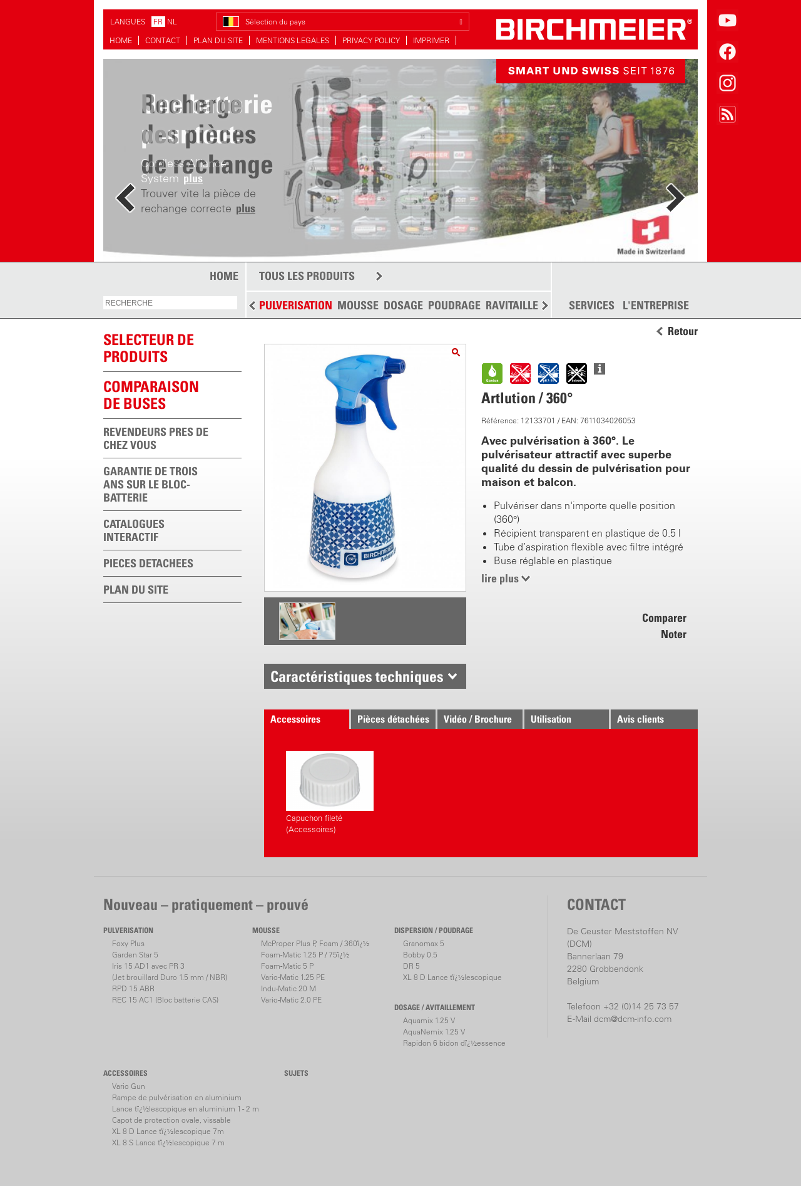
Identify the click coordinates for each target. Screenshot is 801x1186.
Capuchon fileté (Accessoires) (330, 792)
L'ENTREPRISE (656, 305)
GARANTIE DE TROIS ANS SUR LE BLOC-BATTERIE (150, 484)
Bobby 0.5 (420, 954)
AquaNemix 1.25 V (434, 1031)
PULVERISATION (295, 305)
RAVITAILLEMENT (526, 305)
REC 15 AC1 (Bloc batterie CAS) (165, 999)
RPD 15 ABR (133, 988)
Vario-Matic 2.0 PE (291, 999)
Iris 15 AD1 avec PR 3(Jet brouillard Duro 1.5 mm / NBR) (169, 971)
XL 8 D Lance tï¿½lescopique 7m (168, 1131)
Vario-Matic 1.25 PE (293, 977)
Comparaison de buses (151, 395)
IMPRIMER (431, 40)
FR (158, 21)
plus (245, 208)
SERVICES (592, 305)
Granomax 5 (423, 943)
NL (172, 21)
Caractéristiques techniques (357, 676)
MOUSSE (358, 305)
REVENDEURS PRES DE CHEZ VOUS (155, 438)
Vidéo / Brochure (478, 719)
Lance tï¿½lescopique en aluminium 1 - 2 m (185, 1108)
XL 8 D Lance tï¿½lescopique (452, 977)
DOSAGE (403, 305)
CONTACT (162, 40)
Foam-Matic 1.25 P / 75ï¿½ (305, 954)
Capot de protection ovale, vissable (171, 1120)
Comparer (664, 617)
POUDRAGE (454, 305)
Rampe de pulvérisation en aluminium (177, 1097)
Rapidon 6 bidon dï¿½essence (454, 1043)
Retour (683, 331)
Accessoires (295, 719)
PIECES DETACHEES (148, 563)
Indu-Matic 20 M (288, 988)
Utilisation (551, 719)
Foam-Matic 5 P (287, 966)
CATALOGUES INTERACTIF (134, 530)
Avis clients (640, 719)
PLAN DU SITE (218, 40)
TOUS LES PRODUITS (307, 275)
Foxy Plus (128, 943)
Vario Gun (128, 1086)
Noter (673, 634)
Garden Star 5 (135, 954)
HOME (121, 40)
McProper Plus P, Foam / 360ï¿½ (315, 943)
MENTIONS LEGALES (292, 40)
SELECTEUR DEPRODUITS (148, 348)
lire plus (500, 578)
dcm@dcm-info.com (632, 1018)
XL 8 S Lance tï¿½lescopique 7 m (168, 1142)
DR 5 (411, 966)
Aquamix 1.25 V (429, 1020)
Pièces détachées (393, 719)
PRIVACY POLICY (371, 40)
